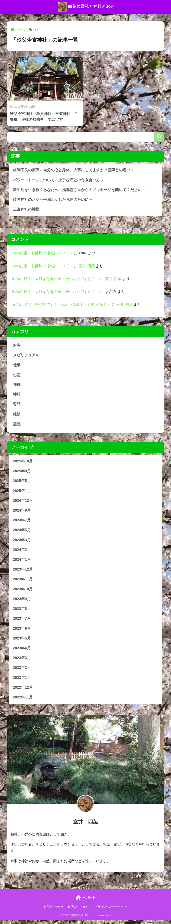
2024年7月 (22, 522)
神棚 (16, 385)
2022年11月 (23, 701)
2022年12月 (23, 691)
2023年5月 (22, 642)
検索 (159, 137)
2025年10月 (23, 463)
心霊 (16, 376)
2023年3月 (22, 662)
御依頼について (79, 911)
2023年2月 (22, 671)
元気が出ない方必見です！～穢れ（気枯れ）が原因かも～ (61, 305)
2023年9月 (22, 602)
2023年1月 (22, 681)
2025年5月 (22, 482)
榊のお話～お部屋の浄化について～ (42, 253)
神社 (16, 395)
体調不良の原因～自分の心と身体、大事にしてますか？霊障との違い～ (73, 170)
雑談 (16, 415)
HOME (86, 901)
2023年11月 (23, 582)
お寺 (16, 346)
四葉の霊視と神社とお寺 (86, 7)
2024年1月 (22, 562)
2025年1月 (22, 492)
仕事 (16, 366)
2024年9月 (22, 512)
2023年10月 (23, 592)
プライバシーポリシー (111, 911)
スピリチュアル (26, 356)
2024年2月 (22, 552)
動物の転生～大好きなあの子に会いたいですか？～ (55, 279)
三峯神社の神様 (26, 210)
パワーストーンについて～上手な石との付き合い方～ (58, 180)
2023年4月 (22, 652)
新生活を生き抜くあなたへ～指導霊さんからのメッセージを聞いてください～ (79, 190)
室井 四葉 (87, 266)
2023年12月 (23, 572)
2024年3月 (22, 542)
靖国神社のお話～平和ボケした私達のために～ (52, 200)
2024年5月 (22, 532)
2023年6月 (22, 632)
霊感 (16, 425)
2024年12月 (23, 502)
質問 (16, 405)
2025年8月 (22, 472)
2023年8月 (22, 612)
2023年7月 (22, 622)
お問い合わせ (53, 911)
